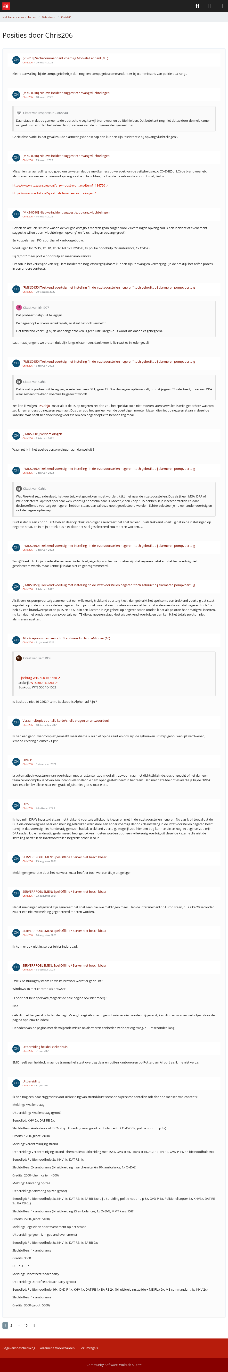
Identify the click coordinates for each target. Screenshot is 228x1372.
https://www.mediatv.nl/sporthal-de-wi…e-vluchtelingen (52, 193)
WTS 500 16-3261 (42, 682)
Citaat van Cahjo (35, 381)
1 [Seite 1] (5, 1325)
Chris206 (28, 62)
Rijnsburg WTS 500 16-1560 (37, 678)
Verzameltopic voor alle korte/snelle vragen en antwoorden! (66, 720)
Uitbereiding (31, 1081)
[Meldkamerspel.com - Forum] (6, 6)
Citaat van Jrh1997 (36, 307)
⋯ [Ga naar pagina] (18, 1325)
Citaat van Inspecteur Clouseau (45, 113)
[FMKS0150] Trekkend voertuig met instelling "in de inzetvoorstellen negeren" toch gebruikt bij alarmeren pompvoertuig (109, 287)
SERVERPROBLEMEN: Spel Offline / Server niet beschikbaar (64, 857)
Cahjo (46, 405)
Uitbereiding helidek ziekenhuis (45, 1047)
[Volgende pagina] (34, 1325)
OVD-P (27, 760)
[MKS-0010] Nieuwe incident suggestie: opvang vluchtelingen (66, 93)
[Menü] (222, 6)
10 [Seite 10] (25, 1325)
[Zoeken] (197, 6)
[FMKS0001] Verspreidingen (42, 434)
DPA (26, 804)
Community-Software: (114, 1365)
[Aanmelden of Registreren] (209, 6)
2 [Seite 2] (11, 1325)
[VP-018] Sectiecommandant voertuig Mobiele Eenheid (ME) (65, 58)
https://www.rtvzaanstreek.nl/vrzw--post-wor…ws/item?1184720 (58, 185)
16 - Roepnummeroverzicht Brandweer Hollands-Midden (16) (66, 638)
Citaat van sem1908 (37, 658)
